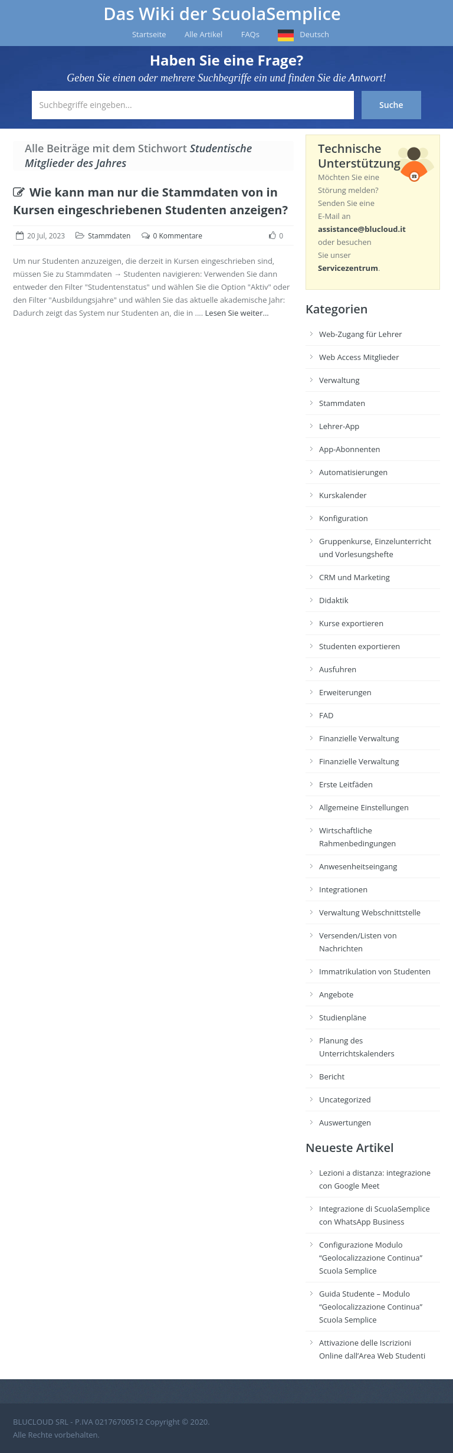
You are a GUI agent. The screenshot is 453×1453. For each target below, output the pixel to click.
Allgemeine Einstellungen (364, 807)
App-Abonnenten (349, 449)
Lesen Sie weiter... (237, 312)
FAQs (250, 34)
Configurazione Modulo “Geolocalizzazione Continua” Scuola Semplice (370, 1257)
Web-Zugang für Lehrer (360, 334)
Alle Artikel (203, 34)
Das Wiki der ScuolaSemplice (222, 13)
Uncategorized (345, 1099)
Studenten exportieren (359, 646)
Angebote (336, 994)
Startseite (149, 34)
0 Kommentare (177, 236)
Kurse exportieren (351, 623)
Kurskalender (343, 495)
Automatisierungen (353, 472)
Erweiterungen (345, 692)
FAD (326, 715)
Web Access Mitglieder (359, 357)
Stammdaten (109, 236)
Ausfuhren (337, 669)
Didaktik (333, 600)
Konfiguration (343, 518)
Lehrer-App (339, 426)
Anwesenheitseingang (358, 866)
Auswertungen (345, 1122)
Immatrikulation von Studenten (375, 971)
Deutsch (314, 34)
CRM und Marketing (354, 577)
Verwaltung (339, 380)
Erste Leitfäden (346, 784)
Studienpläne (342, 1017)
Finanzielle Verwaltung (359, 738)
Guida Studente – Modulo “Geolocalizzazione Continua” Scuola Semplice (370, 1306)
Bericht (331, 1076)
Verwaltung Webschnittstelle (370, 912)
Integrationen (343, 889)
